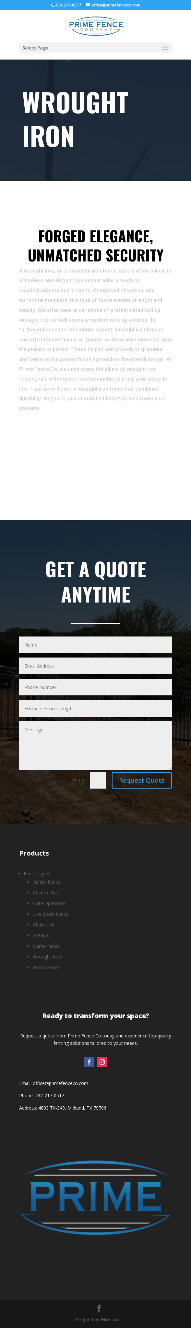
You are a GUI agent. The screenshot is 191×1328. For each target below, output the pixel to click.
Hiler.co (109, 1319)
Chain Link (43, 925)
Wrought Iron (47, 957)
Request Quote (142, 780)
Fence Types (37, 873)
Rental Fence (46, 882)
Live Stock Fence (50, 914)
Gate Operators (49, 903)
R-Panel (41, 935)
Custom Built (46, 893)
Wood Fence (46, 967)
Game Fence (46, 946)
